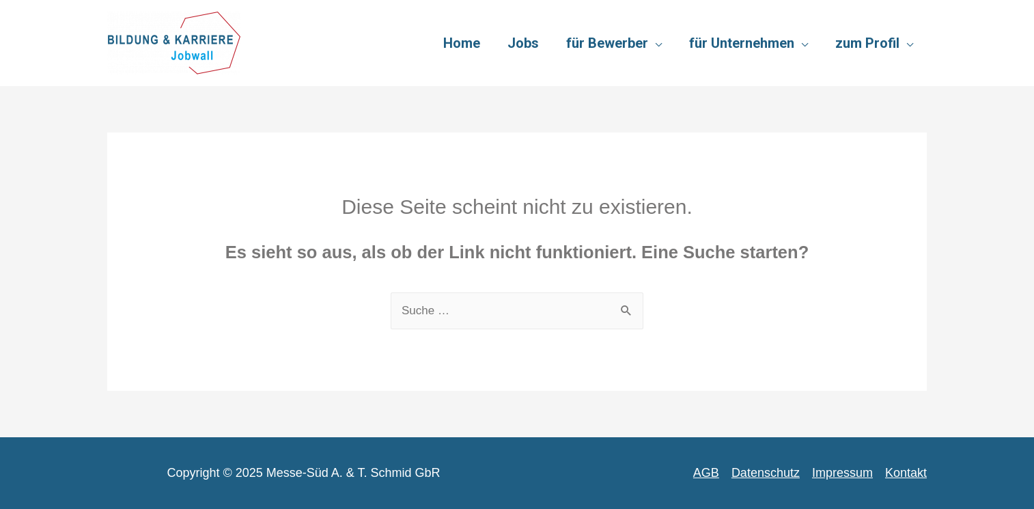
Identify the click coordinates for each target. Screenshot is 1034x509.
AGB (706, 473)
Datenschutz (765, 473)
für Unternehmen (741, 43)
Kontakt (906, 473)
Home (461, 43)
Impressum (842, 473)
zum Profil (867, 43)
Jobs (523, 43)
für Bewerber (607, 43)
